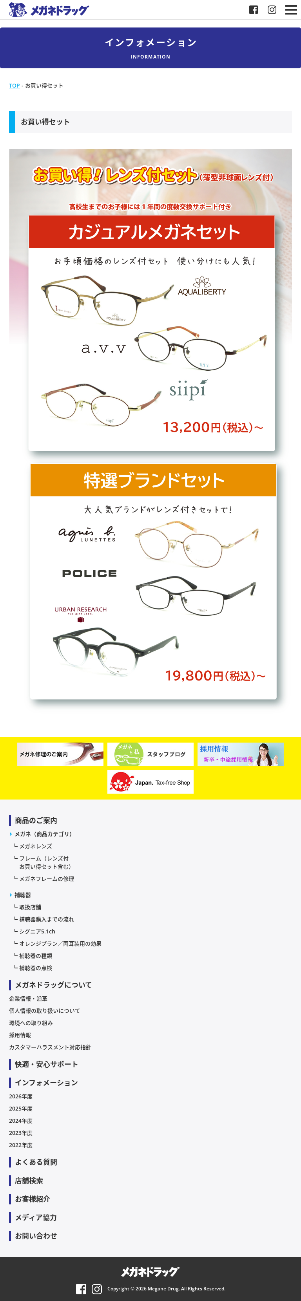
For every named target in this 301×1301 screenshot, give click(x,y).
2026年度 (21, 1096)
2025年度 (21, 1108)
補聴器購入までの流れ (46, 919)
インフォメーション (46, 1082)
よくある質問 (36, 1162)
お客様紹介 (32, 1199)
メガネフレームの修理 (46, 878)
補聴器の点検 (35, 968)
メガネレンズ (35, 846)
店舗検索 (29, 1180)
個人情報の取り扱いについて (44, 1010)
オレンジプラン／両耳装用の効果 (60, 943)
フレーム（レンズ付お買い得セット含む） (46, 862)
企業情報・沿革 (28, 998)
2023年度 (21, 1132)
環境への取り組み (31, 1023)
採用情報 (20, 1035)
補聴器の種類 (35, 955)
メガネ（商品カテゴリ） (45, 834)
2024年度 (21, 1120)
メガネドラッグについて (53, 985)
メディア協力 (36, 1217)
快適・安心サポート (46, 1064)
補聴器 (23, 894)
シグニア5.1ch (37, 931)
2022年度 (21, 1145)
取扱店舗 (30, 907)
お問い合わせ (36, 1236)
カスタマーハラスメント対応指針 (50, 1047)
